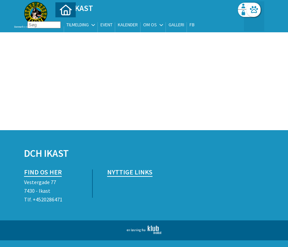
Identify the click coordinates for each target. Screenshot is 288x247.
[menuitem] (66, 22)
